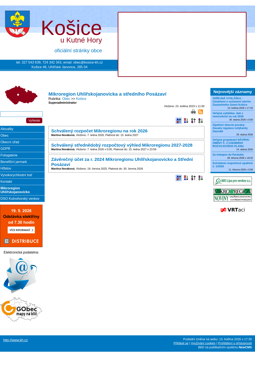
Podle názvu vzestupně (179, 121)
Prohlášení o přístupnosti (235, 343)
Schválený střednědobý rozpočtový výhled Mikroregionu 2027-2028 (122, 145)
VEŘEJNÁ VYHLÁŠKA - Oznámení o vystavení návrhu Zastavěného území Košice (231, 101)
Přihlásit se (180, 343)
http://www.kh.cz (15, 340)
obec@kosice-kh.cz (88, 62)
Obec (66, 99)
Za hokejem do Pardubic (228, 154)
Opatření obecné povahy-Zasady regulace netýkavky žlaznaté (230, 128)
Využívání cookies (203, 343)
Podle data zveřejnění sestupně (200, 121)
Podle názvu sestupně (186, 121)
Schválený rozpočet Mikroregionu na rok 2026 (99, 130)
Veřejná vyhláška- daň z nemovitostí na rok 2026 (228, 115)
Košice (81, 99)
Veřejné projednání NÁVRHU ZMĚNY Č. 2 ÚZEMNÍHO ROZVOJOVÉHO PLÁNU (230, 143)
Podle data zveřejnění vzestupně (193, 121)
